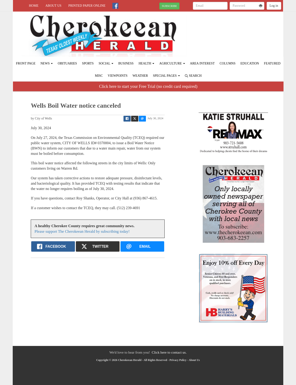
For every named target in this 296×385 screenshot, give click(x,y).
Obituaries (67, 63)
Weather (140, 75)
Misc (99, 75)
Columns (227, 63)
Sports (88, 63)
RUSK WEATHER (241, 27)
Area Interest (202, 63)
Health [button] (146, 63)
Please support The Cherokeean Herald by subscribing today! (82, 231)
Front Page (25, 63)
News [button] (46, 63)
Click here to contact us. (169, 352)
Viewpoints (118, 75)
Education (249, 63)
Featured (272, 63)
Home (33, 5)
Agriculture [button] (172, 63)
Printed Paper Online (87, 5)
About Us (53, 5)
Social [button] (106, 63)
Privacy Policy (178, 360)
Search (193, 75)
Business (125, 63)
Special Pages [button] (166, 75)
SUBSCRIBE (169, 6)
